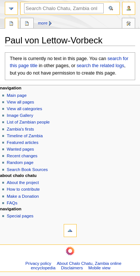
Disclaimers (72, 268)
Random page (20, 162)
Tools (128, 24)
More (43, 23)
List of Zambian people (28, 122)
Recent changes (22, 156)
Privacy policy (38, 263)
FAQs (12, 203)
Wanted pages (20, 149)
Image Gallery (20, 115)
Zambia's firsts (20, 129)
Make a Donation (23, 196)
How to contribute (23, 189)
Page (11, 24)
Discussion (27, 24)
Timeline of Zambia (25, 136)
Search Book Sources (27, 169)
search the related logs (100, 65)
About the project (23, 182)
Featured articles (22, 142)
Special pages (20, 216)
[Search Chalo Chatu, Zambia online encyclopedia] (64, 8)
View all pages (20, 102)
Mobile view (100, 268)
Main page (17, 95)
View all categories (24, 108)
